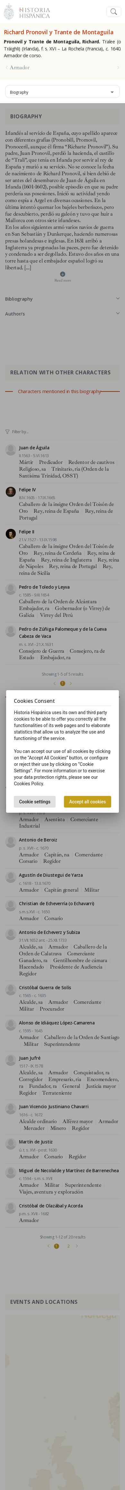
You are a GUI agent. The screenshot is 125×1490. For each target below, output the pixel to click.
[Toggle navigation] (113, 12)
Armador (20, 67)
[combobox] (62, 91)
